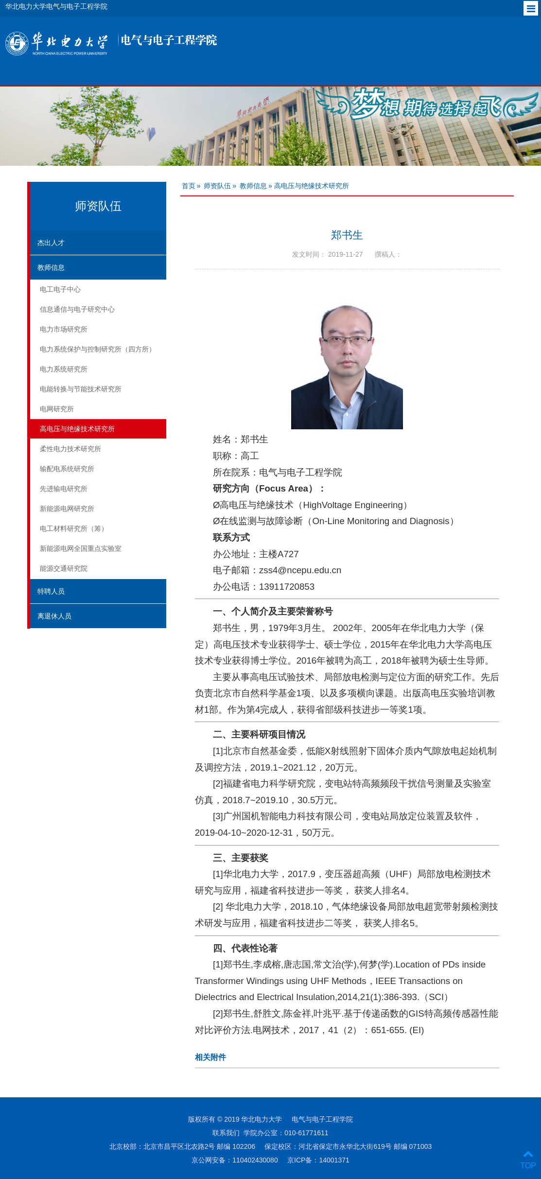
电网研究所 (57, 409)
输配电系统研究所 (67, 469)
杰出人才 (51, 242)
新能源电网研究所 (67, 508)
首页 (188, 186)
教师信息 (51, 267)
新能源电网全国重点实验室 (81, 548)
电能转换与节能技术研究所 (81, 389)
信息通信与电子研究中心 (77, 309)
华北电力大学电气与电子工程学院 (56, 6)
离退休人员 (54, 616)
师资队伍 (217, 186)
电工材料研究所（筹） (74, 528)
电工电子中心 (60, 289)
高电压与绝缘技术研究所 (77, 429)
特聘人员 (51, 591)
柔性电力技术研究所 (70, 449)
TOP (528, 1160)
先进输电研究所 (63, 489)
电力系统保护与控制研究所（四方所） (98, 349)
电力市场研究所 (63, 329)
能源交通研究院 (63, 568)
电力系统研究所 (63, 369)
